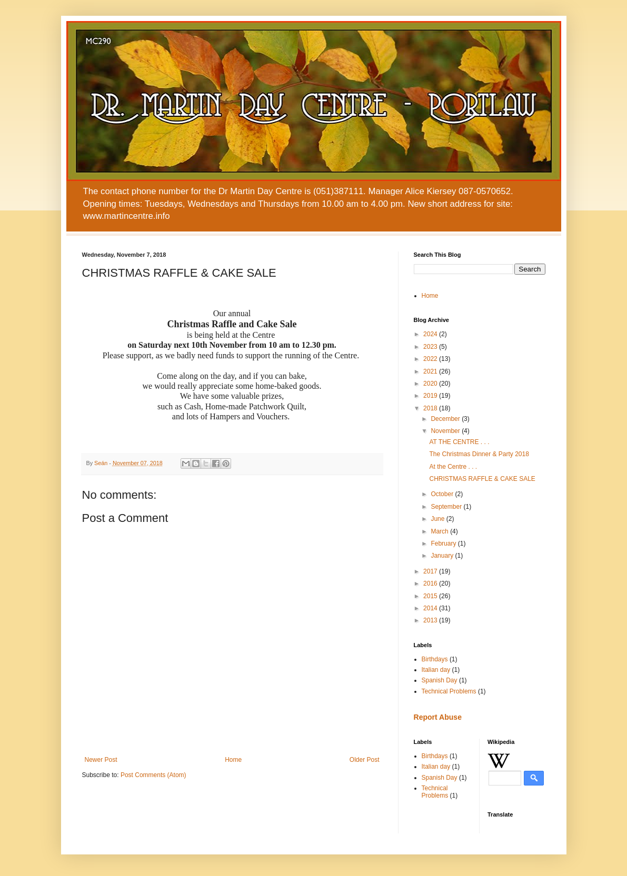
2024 (431, 334)
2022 (431, 359)
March (440, 531)
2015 (431, 596)
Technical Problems (449, 691)
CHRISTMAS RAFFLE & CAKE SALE (482, 478)
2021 (431, 371)
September (447, 506)
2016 (431, 583)
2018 (431, 408)
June (438, 518)
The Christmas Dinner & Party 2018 (479, 454)
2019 (431, 395)
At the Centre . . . (453, 466)
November (446, 431)
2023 (431, 346)
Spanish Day (439, 680)
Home (233, 759)
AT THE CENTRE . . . (459, 442)
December (446, 418)
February (444, 543)
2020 (431, 383)
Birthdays (435, 659)
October (443, 494)
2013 (431, 620)
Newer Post (101, 759)
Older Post (365, 759)
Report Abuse (438, 717)
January (443, 555)
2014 (431, 608)
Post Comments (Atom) (153, 775)
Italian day (436, 669)
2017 (431, 571)
